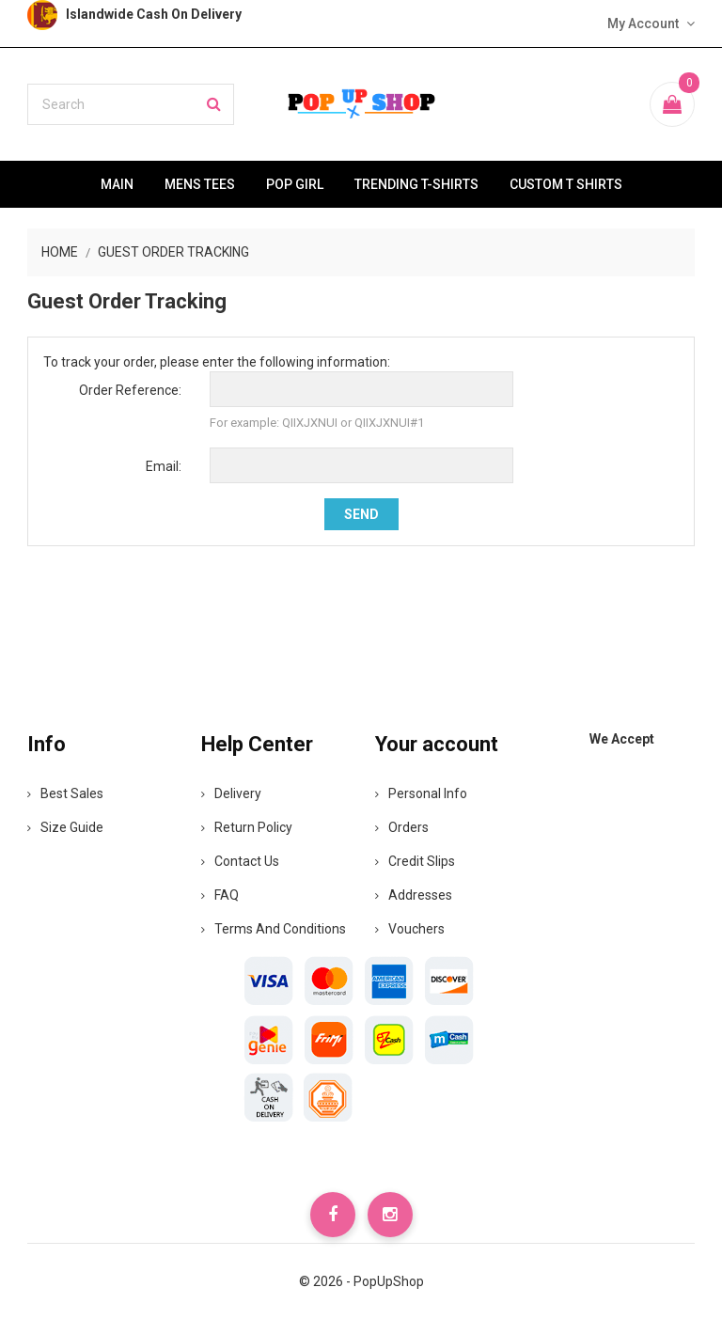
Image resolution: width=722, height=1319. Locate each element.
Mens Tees (200, 184)
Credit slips (415, 861)
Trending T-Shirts (416, 184)
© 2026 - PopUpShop (361, 1281)
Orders (402, 827)
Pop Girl (294, 184)
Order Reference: (130, 390)
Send (361, 514)
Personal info (421, 793)
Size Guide (65, 827)
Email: (163, 466)
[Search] (130, 104)
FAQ (220, 895)
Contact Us (240, 861)
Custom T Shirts (566, 184)
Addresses (413, 895)
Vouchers (410, 928)
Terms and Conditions (273, 928)
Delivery (231, 793)
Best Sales (65, 793)
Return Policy (246, 827)
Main (117, 184)
